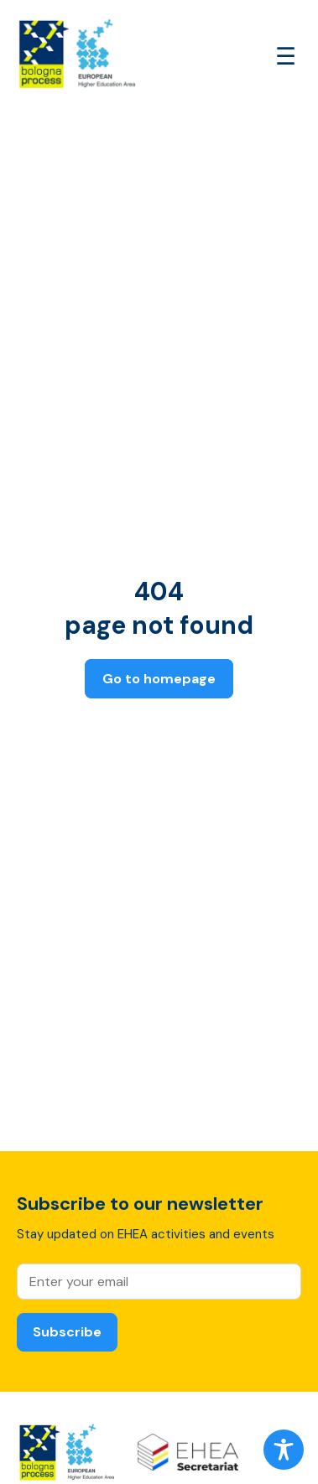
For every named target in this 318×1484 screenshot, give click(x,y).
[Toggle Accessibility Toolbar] (283, 1449)
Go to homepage (159, 679)
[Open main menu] (285, 56)
